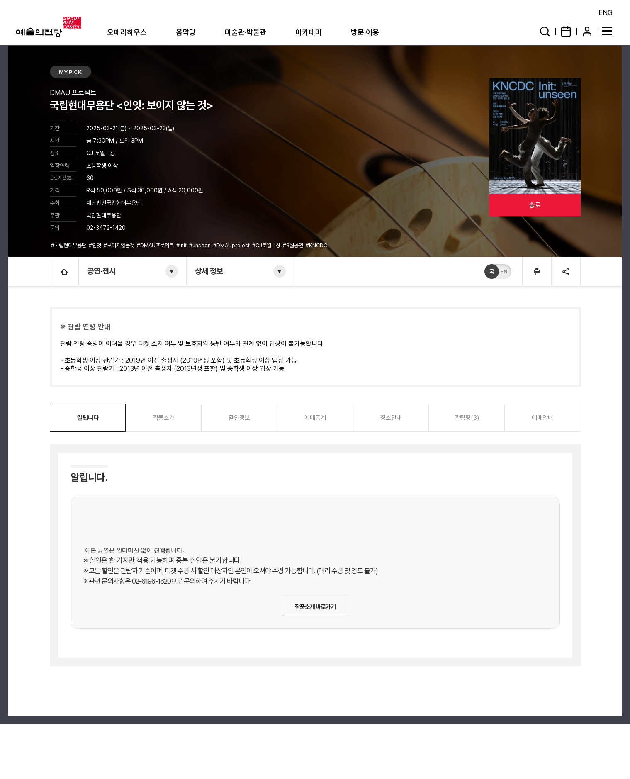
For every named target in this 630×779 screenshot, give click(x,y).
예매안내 (542, 417)
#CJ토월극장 (267, 245)
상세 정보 (209, 271)
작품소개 (164, 417)
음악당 (186, 32)
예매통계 (315, 417)
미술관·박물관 (245, 32)
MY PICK (70, 72)
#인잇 (95, 245)
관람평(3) (467, 417)
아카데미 (308, 32)
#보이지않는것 (120, 245)
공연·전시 (101, 271)
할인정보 (239, 417)
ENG (605, 12)
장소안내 (391, 417)
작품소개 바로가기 (315, 607)
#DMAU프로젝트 (156, 245)
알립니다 (88, 417)
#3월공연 (293, 245)
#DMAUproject (232, 245)
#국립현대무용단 (69, 245)
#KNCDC (317, 245)
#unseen (200, 245)
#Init (182, 245)
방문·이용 (365, 32)
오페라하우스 (127, 32)
